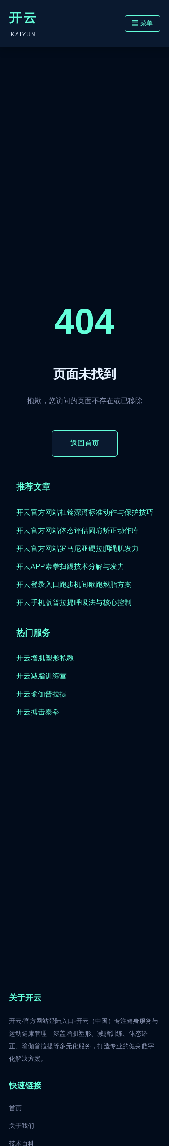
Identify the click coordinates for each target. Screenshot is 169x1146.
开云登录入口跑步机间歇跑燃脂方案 (74, 584)
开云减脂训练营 (41, 676)
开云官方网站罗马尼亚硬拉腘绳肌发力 (77, 548)
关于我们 (21, 1125)
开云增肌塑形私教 (45, 658)
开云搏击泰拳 (37, 712)
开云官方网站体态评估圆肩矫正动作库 (77, 530)
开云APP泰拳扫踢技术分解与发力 (70, 566)
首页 (15, 1108)
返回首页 (84, 443)
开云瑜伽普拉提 (41, 694)
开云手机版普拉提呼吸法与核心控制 (74, 602)
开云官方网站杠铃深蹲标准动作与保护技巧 (84, 512)
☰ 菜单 (142, 23)
